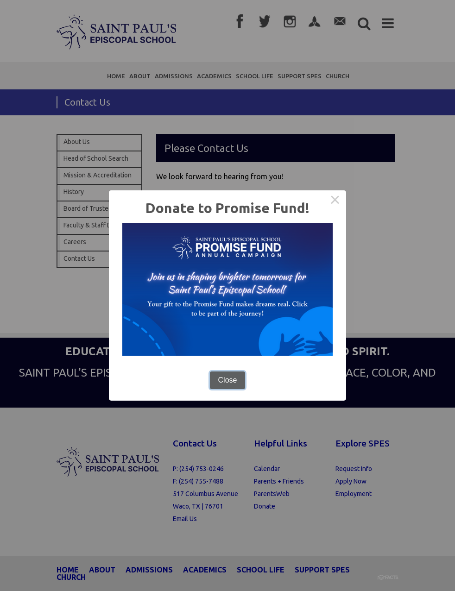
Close (227, 380)
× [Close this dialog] (335, 201)
